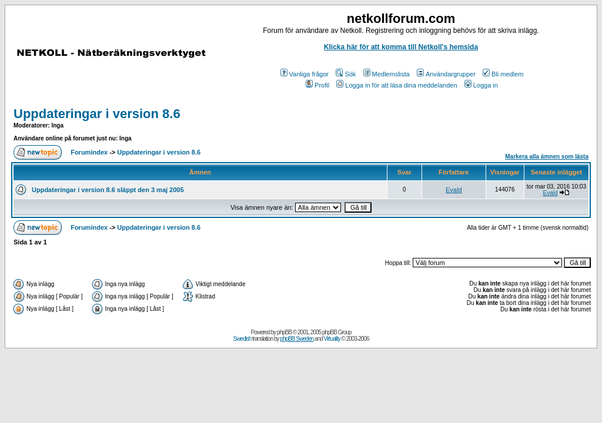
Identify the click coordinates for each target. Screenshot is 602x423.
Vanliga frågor (304, 74)
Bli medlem (503, 74)
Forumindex (89, 152)
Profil (317, 85)
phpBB (284, 332)
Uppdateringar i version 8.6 (97, 113)
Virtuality (332, 338)
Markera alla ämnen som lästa (546, 156)
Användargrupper (446, 74)
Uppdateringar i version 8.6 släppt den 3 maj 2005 (108, 189)
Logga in (481, 85)
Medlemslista (386, 74)
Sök (346, 74)
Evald (454, 189)
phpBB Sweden (296, 338)
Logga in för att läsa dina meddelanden (396, 85)
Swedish (242, 338)
